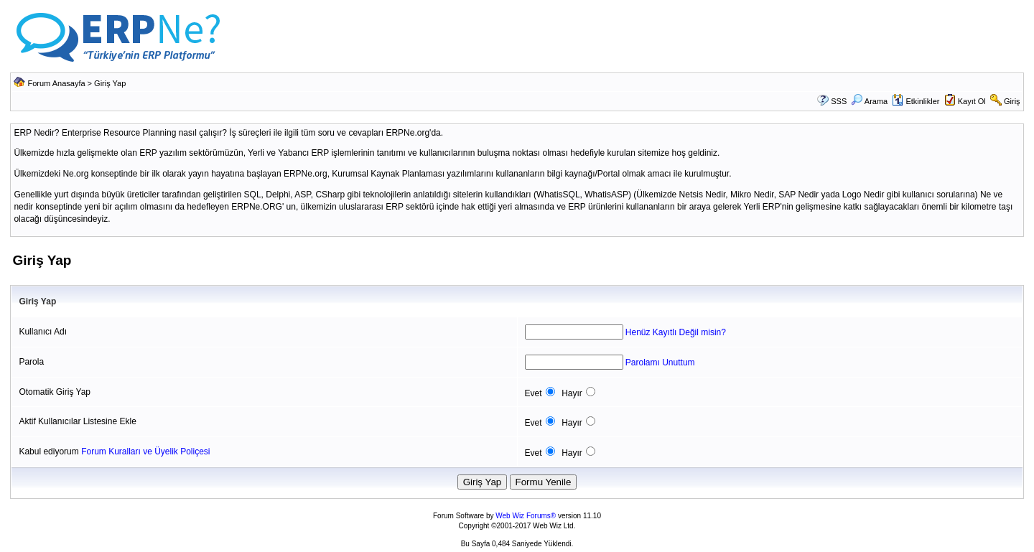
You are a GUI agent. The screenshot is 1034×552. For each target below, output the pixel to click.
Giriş (1012, 101)
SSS (839, 101)
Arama (869, 101)
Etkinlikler (915, 101)
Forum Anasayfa (56, 83)
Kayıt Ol (972, 101)
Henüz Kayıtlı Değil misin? (675, 332)
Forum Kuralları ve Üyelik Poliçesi (145, 451)
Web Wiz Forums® (525, 516)
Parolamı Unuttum (660, 362)
